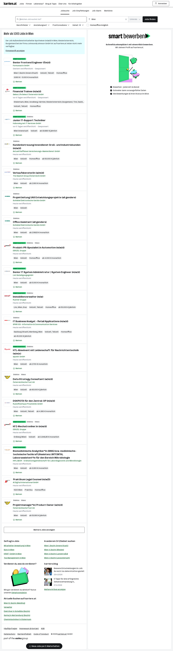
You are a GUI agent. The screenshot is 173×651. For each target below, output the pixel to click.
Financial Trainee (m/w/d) (27, 91)
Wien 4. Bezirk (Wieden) (54, 550)
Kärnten (42, 102)
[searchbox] (50, 19)
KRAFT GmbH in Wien (13, 554)
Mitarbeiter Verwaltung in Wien (17, 545)
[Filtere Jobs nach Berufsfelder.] (25, 25)
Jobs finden (150, 19)
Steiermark (19, 102)
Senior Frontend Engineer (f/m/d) (31, 62)
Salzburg (82, 102)
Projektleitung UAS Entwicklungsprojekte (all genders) (44, 197)
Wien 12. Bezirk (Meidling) (14, 603)
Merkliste (108, 11)
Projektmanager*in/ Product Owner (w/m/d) (38, 504)
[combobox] (50, 19)
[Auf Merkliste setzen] (17, 81)
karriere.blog (51, 563)
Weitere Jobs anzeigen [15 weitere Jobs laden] (44, 530)
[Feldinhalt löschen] (126, 19)
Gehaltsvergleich (19, 593)
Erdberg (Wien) (20, 437)
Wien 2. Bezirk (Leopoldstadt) (57, 558)
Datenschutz (9, 634)
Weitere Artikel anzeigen (55, 589)
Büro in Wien (9, 550)
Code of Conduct (41, 634)
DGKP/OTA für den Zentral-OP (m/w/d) (34, 400)
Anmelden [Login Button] (161, 3)
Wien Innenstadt (21, 131)
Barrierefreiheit (24, 634)
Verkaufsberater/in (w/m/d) (28, 172)
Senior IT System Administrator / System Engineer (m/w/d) (46, 272)
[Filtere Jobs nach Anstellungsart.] (43, 25)
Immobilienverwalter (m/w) (28, 296)
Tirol (75, 102)
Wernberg (33, 332)
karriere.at (30, 598)
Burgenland (67, 102)
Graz (25, 307)
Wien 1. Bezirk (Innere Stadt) (56, 545)
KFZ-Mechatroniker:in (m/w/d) (30, 426)
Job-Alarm (96, 11)
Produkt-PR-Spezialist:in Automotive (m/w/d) (38, 247)
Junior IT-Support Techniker (29, 120)
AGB (43, 628)
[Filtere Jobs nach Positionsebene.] (62, 25)
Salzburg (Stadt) (21, 332)
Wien (31, 34)
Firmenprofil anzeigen (15, 51)
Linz (15, 307)
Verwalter (8, 607)
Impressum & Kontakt (29, 628)
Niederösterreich (54, 102)
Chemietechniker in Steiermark (17, 619)
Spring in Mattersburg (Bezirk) (17, 615)
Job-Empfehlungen (80, 11)
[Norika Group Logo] (16, 639)
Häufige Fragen (10, 628)
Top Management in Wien (15, 558)
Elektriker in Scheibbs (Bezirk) (17, 611)
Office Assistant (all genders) (29, 222)
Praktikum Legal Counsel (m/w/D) (31, 479)
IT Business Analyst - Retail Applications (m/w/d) (40, 321)
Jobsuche (65, 11)
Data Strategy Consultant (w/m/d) (33, 379)
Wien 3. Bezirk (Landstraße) (56, 554)
